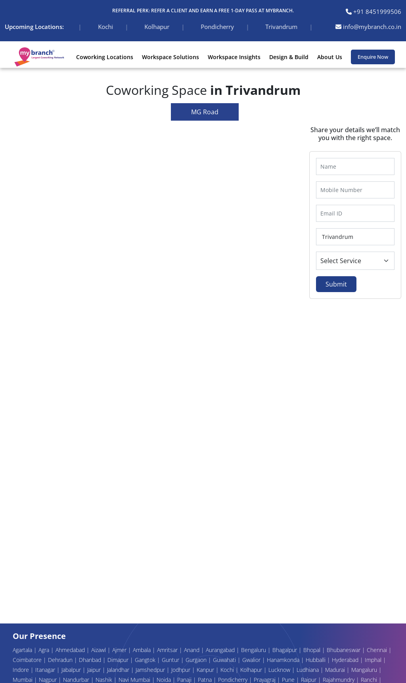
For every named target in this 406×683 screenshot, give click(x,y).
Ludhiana (308, 669)
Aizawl (99, 650)
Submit (336, 284)
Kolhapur (252, 669)
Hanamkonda (284, 660)
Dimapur (118, 660)
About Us (329, 57)
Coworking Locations (104, 57)
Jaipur (94, 669)
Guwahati (225, 660)
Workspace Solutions (170, 57)
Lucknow (280, 669)
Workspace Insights (234, 57)
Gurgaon (197, 660)
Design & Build (288, 57)
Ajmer (120, 650)
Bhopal (312, 650)
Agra (44, 650)
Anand (192, 650)
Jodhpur (181, 669)
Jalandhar (119, 669)
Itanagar (46, 669)
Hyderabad (346, 660)
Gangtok (146, 660)
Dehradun (61, 660)
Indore (22, 669)
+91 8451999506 (373, 11)
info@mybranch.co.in (368, 26)
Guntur (171, 660)
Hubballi (316, 660)
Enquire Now (373, 56)
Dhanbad (91, 660)
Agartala (23, 650)
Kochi (228, 669)
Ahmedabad (71, 650)
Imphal (374, 660)
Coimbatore (28, 660)
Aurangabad (221, 650)
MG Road (204, 112)
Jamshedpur (151, 669)
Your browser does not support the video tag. (152, 365)
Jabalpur (71, 669)
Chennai (378, 650)
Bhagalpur (285, 650)
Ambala (142, 650)
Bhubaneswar (344, 650)
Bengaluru (254, 650)
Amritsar (168, 650)
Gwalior (252, 660)
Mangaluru (365, 669)
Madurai (336, 669)
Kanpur (206, 669)
